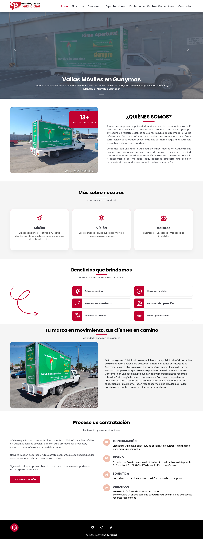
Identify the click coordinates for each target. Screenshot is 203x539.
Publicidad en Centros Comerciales (151, 6)
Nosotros (78, 6)
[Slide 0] (101, 94)
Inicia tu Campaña (25, 479)
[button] (93, 527)
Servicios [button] (93, 6)
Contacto (184, 6)
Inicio (64, 6)
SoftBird (112, 535)
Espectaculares (115, 6)
